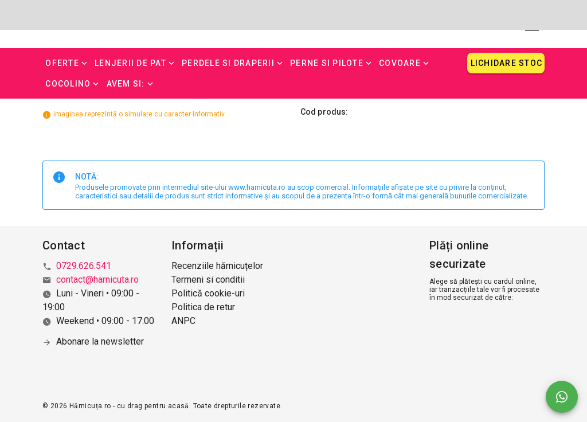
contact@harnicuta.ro (97, 279)
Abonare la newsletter (100, 341)
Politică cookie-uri (208, 293)
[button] (67, 63)
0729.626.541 (83, 265)
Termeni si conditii (208, 279)
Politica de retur (203, 307)
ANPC (183, 320)
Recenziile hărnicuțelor (217, 265)
